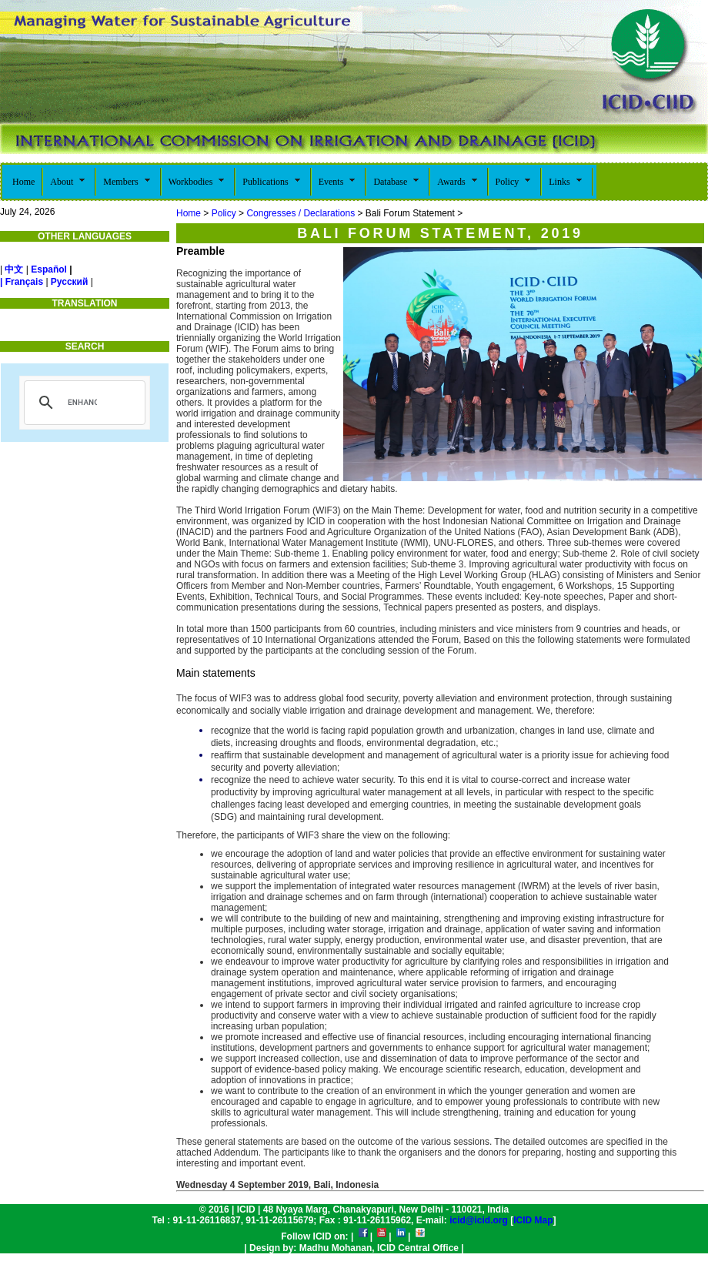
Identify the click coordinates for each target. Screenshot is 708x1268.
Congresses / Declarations (300, 213)
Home (188, 213)
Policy (224, 213)
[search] (82, 402)
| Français (21, 281)
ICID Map (533, 1220)
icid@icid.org (478, 1220)
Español (49, 269)
